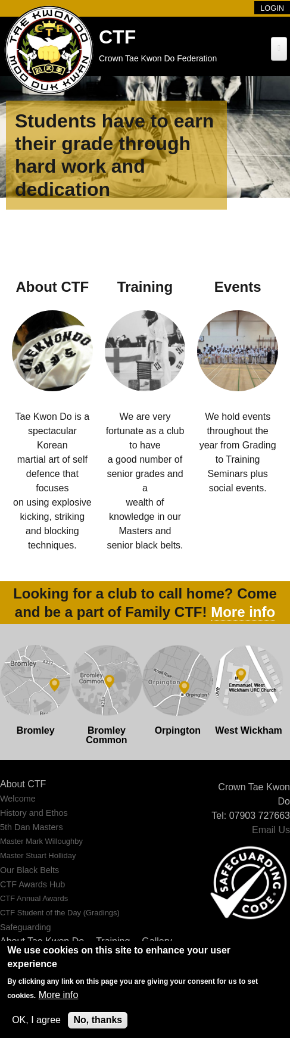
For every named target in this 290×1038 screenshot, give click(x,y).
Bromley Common (106, 735)
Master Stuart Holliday (38, 855)
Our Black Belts (29, 870)
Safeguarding (25, 927)
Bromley (36, 730)
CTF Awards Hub (32, 884)
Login (272, 8)
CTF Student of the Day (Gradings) (60, 912)
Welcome (18, 798)
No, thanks (97, 1020)
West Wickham (248, 730)
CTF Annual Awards (34, 898)
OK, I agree (36, 1020)
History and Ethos (34, 813)
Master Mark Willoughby (41, 841)
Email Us (271, 830)
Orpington (178, 730)
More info (243, 612)
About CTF (23, 784)
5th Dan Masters (31, 827)
